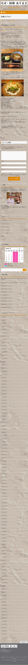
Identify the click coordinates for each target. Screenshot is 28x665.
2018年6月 (4, 597)
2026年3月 (4, 321)
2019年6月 (4, 562)
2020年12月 (4, 523)
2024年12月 (4, 370)
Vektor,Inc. (24, 660)
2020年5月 (4, 536)
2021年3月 (4, 514)
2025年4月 (4, 357)
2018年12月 (4, 578)
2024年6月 (4, 389)
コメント (3, 150)
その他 (3, 241)
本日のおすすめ (5, 225)
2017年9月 (4, 623)
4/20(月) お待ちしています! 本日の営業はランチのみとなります (13, 284)
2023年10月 (4, 414)
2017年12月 (4, 613)
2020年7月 (4, 530)
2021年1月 (4, 520)
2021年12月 (4, 485)
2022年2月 (4, 478)
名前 (2, 163)
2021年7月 (4, 501)
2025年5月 (4, 353)
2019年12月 (4, 552)
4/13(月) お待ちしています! (6, 302)
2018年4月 (4, 603)
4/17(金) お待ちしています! (6, 293)
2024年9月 (4, 379)
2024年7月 (4, 386)
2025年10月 (4, 338)
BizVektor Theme (16, 660)
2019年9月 (4, 555)
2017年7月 (4, 629)
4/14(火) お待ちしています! (6, 299)
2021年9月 (4, 494)
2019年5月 (4, 565)
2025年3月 (4, 360)
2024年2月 (4, 402)
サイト (2, 171)
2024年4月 (4, 395)
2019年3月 (4, 568)
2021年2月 (4, 517)
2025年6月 (4, 350)
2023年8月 (4, 421)
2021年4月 (4, 510)
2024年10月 (4, 376)
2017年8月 (4, 626)
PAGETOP (23, 642)
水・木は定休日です (5, 296)
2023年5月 (4, 430)
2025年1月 (4, 366)
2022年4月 (4, 472)
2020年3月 (4, 543)
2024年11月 (4, 373)
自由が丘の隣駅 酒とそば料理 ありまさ (14, 657)
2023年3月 (4, 437)
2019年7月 (4, 559)
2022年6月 (4, 466)
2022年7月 (4, 462)
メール (3, 167)
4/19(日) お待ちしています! (6, 287)
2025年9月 (4, 341)
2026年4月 (4, 318)
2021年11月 (4, 488)
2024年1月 (4, 405)
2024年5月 (4, 392)
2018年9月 (4, 587)
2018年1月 (4, 610)
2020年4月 (4, 539)
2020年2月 (4, 546)
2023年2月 (4, 440)
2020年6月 (4, 533)
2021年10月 (4, 491)
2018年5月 (4, 600)
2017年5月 (4, 635)
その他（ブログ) (5, 231)
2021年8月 (4, 498)
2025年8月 (4, 344)
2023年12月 (4, 408)
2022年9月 (4, 456)
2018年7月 (4, 594)
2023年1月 (4, 443)
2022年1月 (4, 482)
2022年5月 (4, 469)
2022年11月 (4, 450)
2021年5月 (4, 507)
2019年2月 (4, 571)
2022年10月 (4, 453)
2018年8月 (4, 591)
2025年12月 (4, 331)
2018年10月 (4, 584)
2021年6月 (4, 504)
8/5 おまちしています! (6, 134)
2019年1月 (4, 575)
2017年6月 (4, 632)
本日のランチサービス (7, 222)
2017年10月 (4, 619)
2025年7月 (4, 347)
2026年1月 (4, 328)
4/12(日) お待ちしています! (6, 306)
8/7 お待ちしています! (22, 134)
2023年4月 (4, 434)
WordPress (9, 660)
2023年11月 (4, 411)
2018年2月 (4, 607)
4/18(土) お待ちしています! (6, 290)
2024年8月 (4, 382)
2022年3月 (4, 475)
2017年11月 (4, 616)
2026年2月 (4, 325)
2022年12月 (4, 446)
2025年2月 (4, 363)
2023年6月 (4, 427)
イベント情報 (5, 235)
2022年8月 (4, 459)
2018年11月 (4, 581)
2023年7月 (4, 424)
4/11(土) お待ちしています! (6, 309)
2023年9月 (4, 418)
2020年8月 (4, 526)
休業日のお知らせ (6, 228)
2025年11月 (4, 334)
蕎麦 (3, 238)
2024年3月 (4, 398)
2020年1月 (4, 549)
